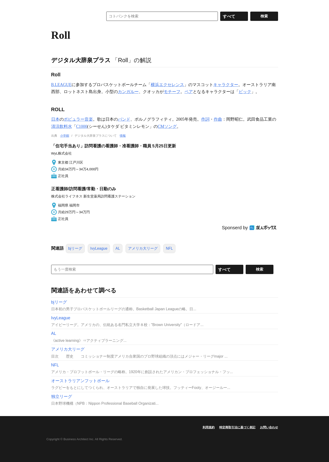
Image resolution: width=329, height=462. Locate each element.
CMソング (167, 126)
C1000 (81, 126)
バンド (124, 119)
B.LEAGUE (61, 84)
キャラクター (225, 84)
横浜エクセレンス (167, 84)
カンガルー (128, 91)
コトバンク (74, 16)
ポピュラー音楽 (78, 119)
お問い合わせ (269, 427)
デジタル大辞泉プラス (81, 60)
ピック (245, 91)
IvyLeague (98, 248)
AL (118, 248)
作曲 (218, 119)
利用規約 (209, 427)
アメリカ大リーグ (143, 248)
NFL (169, 248)
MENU (55, 4)
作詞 (205, 119)
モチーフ (172, 91)
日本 (55, 119)
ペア (189, 91)
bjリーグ (75, 248)
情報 (123, 135)
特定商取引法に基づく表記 (237, 427)
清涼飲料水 (61, 126)
